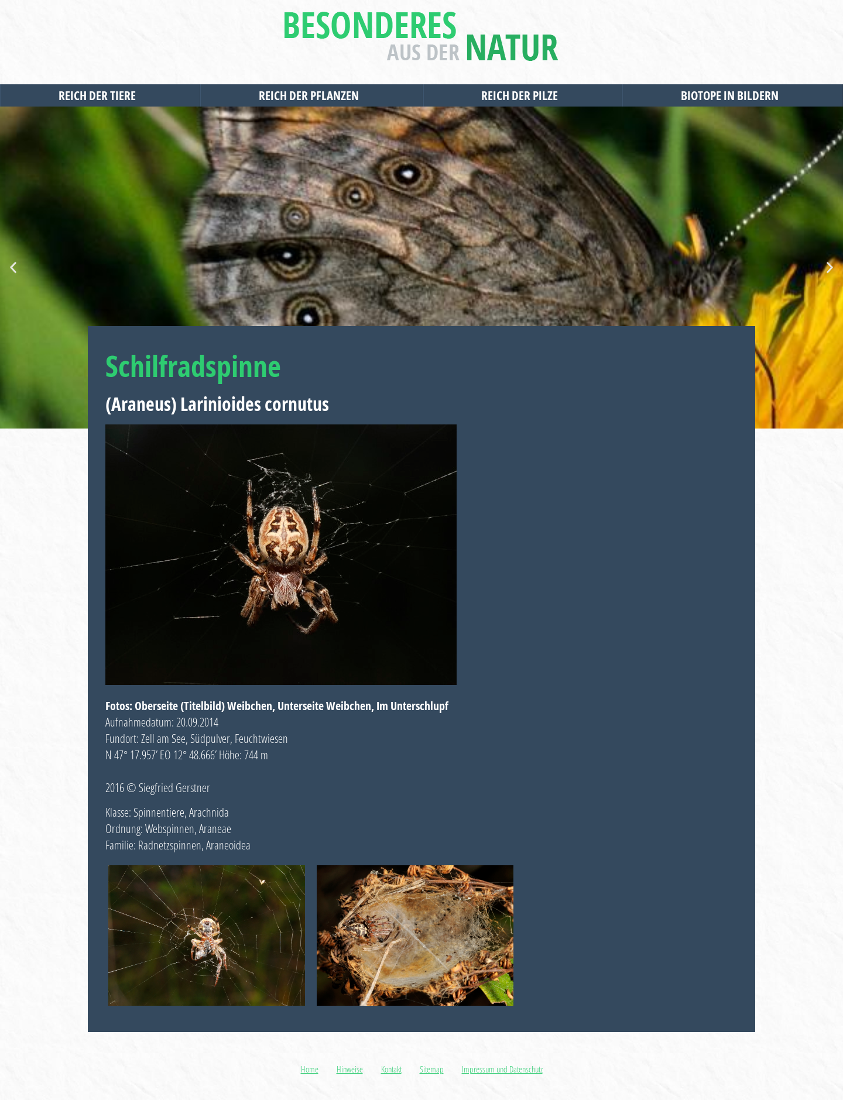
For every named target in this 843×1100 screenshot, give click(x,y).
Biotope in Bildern (732, 95)
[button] (13, 268)
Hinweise (350, 1069)
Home (309, 1069)
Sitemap (432, 1069)
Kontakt (391, 1069)
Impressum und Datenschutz (502, 1069)
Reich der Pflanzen (312, 95)
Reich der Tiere (100, 95)
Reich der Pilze (522, 95)
